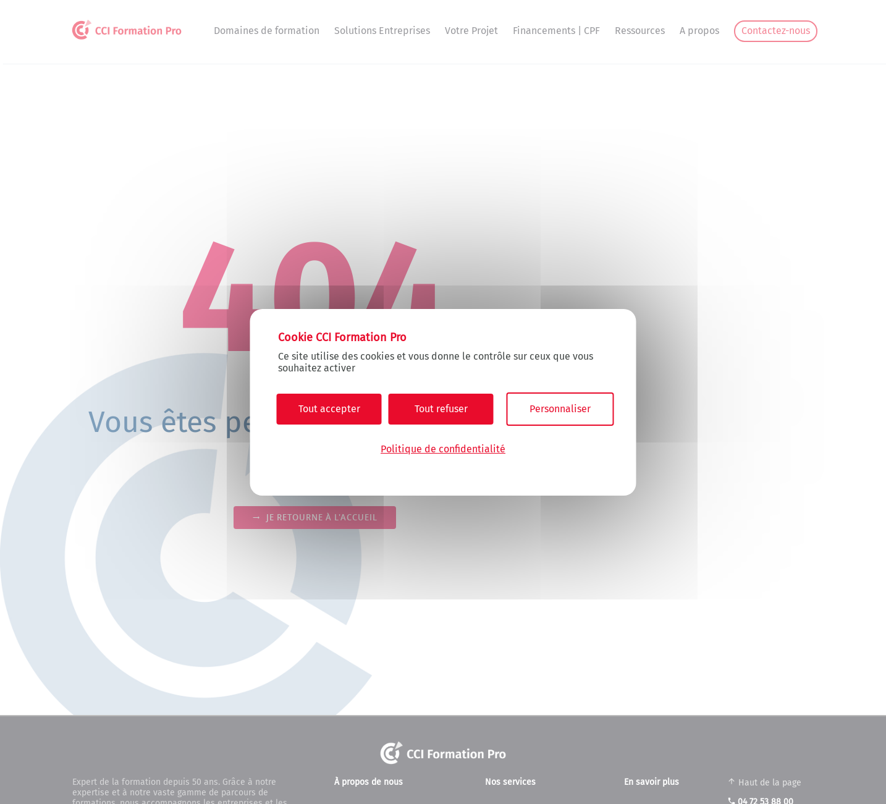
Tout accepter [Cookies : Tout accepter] (329, 409)
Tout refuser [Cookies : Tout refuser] (441, 409)
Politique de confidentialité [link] (443, 449)
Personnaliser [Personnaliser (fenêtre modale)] (560, 409)
